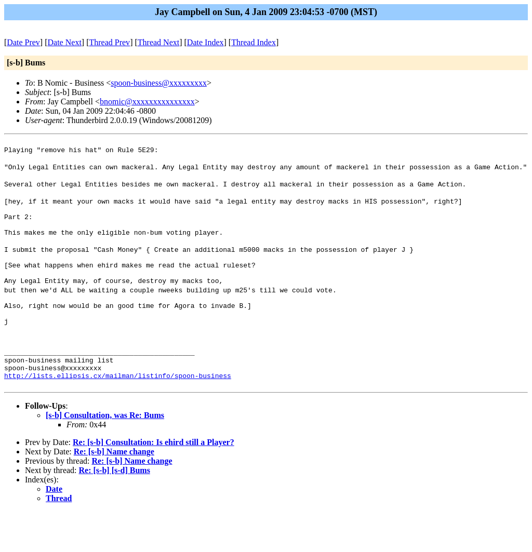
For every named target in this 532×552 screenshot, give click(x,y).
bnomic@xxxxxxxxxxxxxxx (147, 101)
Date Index (205, 42)
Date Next (65, 42)
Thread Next (158, 42)
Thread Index (253, 42)
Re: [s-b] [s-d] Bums (114, 510)
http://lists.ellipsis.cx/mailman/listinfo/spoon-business (117, 414)
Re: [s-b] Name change (114, 492)
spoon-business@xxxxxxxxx (159, 82)
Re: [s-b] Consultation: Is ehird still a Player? (153, 482)
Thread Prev (109, 42)
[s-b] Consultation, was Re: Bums (105, 455)
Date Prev (23, 42)
